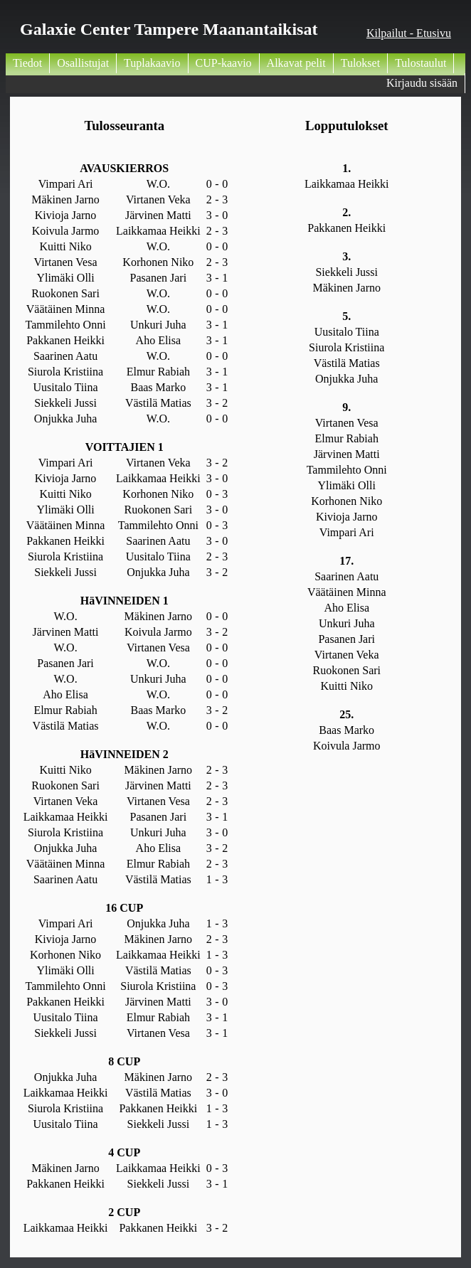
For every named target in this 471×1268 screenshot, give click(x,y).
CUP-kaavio (224, 63)
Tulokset (360, 63)
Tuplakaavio (152, 63)
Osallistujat (83, 63)
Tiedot (27, 63)
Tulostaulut (420, 63)
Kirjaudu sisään (421, 83)
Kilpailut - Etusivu (408, 33)
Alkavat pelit (296, 63)
